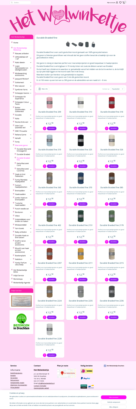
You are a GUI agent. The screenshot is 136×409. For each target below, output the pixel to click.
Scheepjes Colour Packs (23, 103)
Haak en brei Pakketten (23, 175)
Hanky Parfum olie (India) (23, 264)
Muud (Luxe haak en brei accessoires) (23, 250)
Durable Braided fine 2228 (50, 339)
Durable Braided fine (23, 159)
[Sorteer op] (117, 89)
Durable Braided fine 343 (49, 187)
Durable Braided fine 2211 (81, 263)
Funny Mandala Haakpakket (23, 181)
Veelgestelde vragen (17, 383)
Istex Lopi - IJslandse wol (23, 126)
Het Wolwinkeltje (41, 370)
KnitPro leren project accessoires (23, 243)
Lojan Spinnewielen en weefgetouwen (23, 68)
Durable (23, 115)
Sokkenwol (23, 82)
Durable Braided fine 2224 (50, 301)
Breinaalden (23, 190)
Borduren (23, 212)
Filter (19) (42, 89)
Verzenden (14, 378)
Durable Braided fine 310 (80, 112)
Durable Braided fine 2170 (112, 225)
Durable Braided (23, 154)
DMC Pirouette (21, 131)
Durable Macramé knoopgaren (24, 150)
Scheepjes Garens (23, 93)
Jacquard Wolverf (22, 79)
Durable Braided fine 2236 (112, 301)
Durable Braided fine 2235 (81, 301)
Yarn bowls (23, 228)
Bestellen (52, 128)
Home (15, 42)
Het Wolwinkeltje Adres (20, 271)
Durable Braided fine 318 (111, 112)
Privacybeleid (14, 387)
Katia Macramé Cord (23, 164)
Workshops (22, 279)
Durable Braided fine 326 (111, 149)
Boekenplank (23, 255)
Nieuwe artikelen (22, 53)
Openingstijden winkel (41, 388)
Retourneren (14, 380)
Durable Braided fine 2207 (50, 263)
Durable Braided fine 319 (49, 149)
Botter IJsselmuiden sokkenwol (23, 109)
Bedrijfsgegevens (16, 373)
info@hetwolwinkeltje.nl (46, 383)
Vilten (23, 216)
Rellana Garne (23, 134)
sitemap (76, 405)
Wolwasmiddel (23, 225)
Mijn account (112, 2)
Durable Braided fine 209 (49, 112)
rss (80, 405)
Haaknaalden (23, 194)
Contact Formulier (40, 386)
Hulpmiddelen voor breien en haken (22, 220)
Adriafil (23, 138)
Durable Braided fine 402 (49, 225)
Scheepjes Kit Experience (20, 98)
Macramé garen (23, 145)
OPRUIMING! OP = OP (23, 58)
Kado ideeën (23, 62)
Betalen (13, 376)
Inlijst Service (18, 275)
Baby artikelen (23, 232)
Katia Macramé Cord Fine (24, 170)
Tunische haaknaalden (23, 204)
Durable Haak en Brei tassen (22, 236)
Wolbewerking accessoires (21, 74)
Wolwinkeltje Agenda (21, 282)
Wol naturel (23, 86)
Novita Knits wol (23, 122)
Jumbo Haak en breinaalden (21, 199)
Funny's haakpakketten (23, 186)
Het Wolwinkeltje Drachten (114, 366)
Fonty (23, 142)
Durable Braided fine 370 (80, 187)
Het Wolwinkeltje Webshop (22, 49)
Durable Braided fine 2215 (112, 263)
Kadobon (23, 259)
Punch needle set (22, 209)
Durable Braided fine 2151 (81, 225)
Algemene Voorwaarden (18, 385)
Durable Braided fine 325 (80, 149)
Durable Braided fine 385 (111, 187)
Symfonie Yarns (23, 89)
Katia (23, 118)
